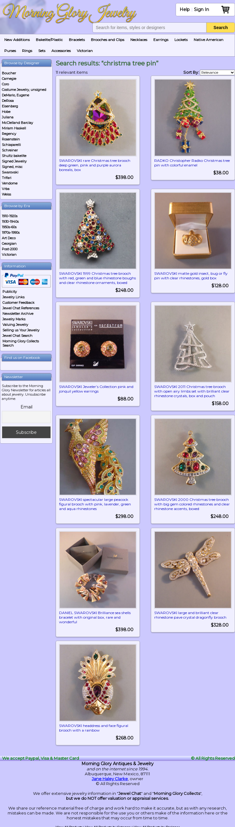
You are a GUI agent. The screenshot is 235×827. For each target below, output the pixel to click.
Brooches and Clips (107, 39)
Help (185, 9)
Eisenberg (10, 106)
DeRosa (8, 101)
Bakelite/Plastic (49, 39)
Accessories (61, 50)
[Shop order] (217, 72)
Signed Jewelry (14, 161)
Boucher (9, 73)
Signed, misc (12, 167)
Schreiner (10, 150)
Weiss (6, 194)
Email (26, 407)
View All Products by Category (108, 825)
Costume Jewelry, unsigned (24, 90)
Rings (27, 50)
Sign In (201, 9)
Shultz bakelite (14, 156)
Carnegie (9, 78)
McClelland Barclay (17, 123)
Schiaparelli (11, 145)
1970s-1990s (11, 232)
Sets (41, 50)
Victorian (85, 50)
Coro (5, 84)
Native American (208, 39)
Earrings (160, 39)
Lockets (181, 39)
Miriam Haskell (14, 128)
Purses (10, 50)
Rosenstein (11, 139)
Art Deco (9, 238)
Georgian (9, 243)
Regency (9, 134)
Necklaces (138, 39)
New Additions (17, 39)
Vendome (9, 183)
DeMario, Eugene (15, 95)
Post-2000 (9, 249)
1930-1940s (10, 221)
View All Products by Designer (157, 825)
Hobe (6, 112)
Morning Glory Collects (177, 791)
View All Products (69, 825)
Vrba (5, 189)
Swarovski (10, 172)
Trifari (6, 178)
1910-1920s (9, 216)
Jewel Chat (129, 791)
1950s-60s (9, 227)
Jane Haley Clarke (110, 776)
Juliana (7, 117)
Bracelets (77, 39)
